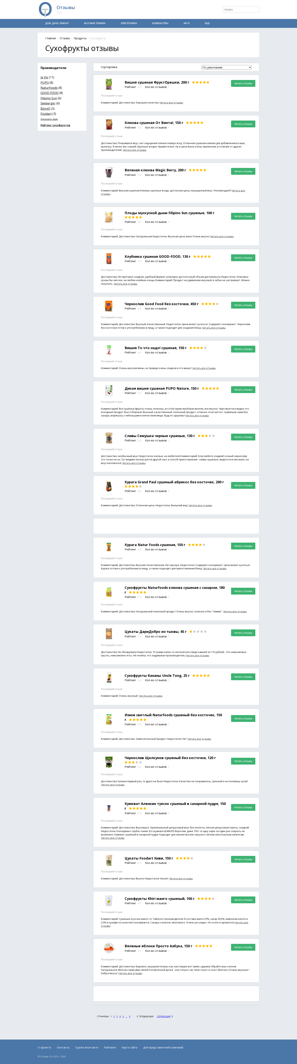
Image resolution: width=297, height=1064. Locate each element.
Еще (207, 23)
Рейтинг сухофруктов (55, 125)
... (126, 1016)
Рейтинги (110, 1047)
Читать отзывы (243, 83)
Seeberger (48, 103)
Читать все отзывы (171, 102)
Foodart (46, 114)
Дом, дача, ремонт (57, 23)
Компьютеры (160, 23)
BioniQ (45, 109)
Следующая (163, 1016)
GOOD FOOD (50, 93)
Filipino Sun (49, 98)
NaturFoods (49, 88)
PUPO (45, 83)
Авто (187, 23)
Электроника (129, 23)
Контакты (63, 1047)
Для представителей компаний (163, 1047)
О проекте (44, 1047)
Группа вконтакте (86, 1047)
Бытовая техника (95, 23)
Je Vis (44, 77)
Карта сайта (130, 1047)
